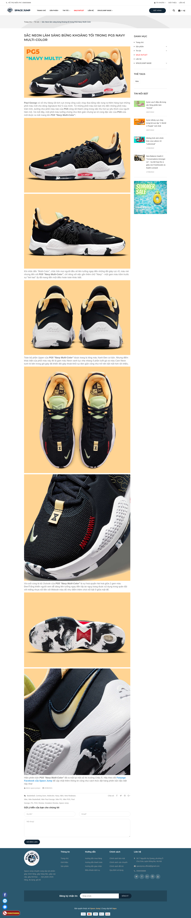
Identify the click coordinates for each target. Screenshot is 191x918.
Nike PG (59, 799)
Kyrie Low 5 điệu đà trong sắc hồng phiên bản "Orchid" (156, 105)
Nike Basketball (34, 799)
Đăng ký (125, 896)
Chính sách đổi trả (116, 866)
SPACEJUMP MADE (105, 10)
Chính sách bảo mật (117, 858)
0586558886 (26, 3)
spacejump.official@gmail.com (147, 866)
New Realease (70, 796)
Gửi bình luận (32, 842)
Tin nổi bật (141, 93)
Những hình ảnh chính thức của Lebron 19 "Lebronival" (155, 141)
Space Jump (64, 803)
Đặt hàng (157, 10)
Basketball (31, 796)
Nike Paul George (48, 799)
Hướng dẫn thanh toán (93, 862)
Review (41, 803)
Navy (57, 796)
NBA (62, 796)
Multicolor (50, 796)
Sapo (114, 908)
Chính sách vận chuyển (118, 862)
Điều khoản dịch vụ (92, 870)
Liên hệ (182, 3)
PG (32, 803)
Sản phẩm (54, 10)
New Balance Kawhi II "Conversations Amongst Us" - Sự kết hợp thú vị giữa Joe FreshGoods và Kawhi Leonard (155, 162)
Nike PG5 (66, 799)
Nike (25, 799)
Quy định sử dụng (116, 870)
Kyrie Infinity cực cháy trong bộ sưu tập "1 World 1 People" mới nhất (156, 123)
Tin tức (66, 10)
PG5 (36, 803)
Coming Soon (41, 796)
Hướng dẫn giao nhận (93, 866)
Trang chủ (41, 10)
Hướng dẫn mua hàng (93, 858)
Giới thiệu (172, 3)
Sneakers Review (51, 803)
